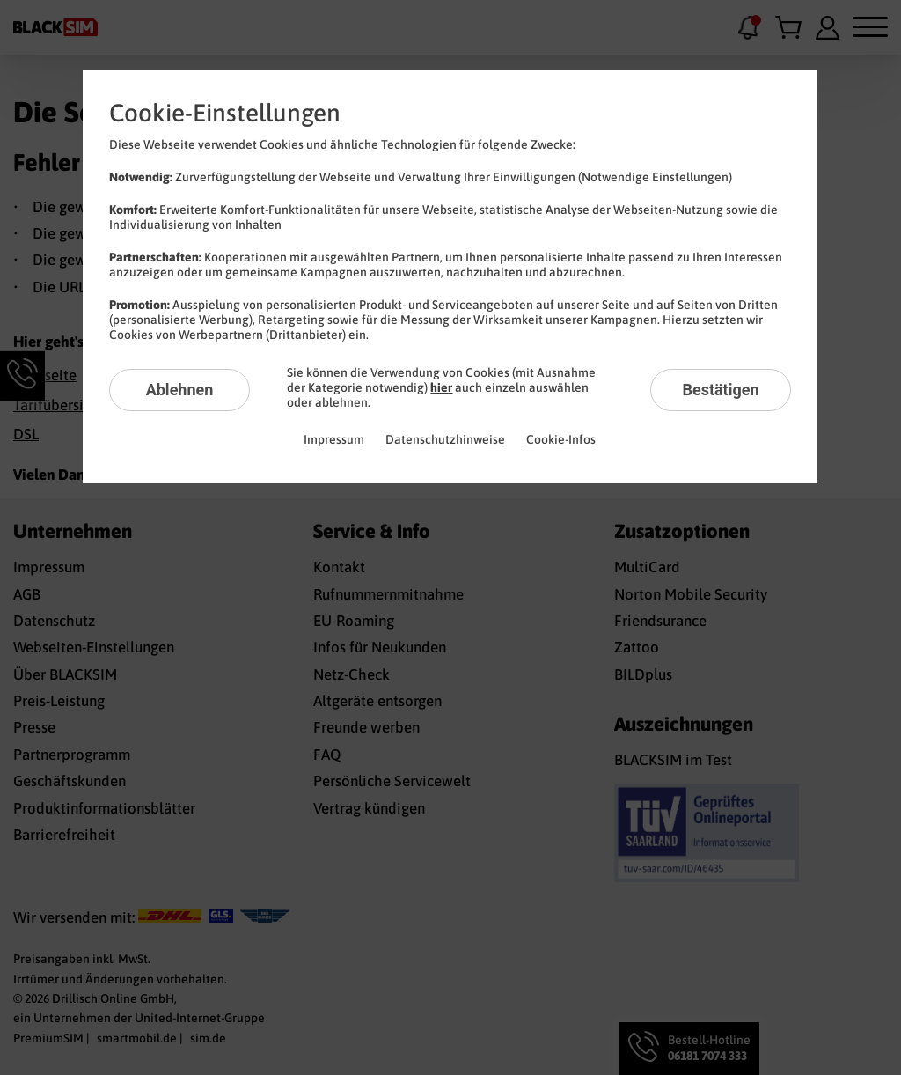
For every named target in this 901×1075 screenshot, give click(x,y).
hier (441, 387)
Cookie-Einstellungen (225, 113)
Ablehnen (180, 389)
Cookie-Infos (561, 439)
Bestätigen (720, 389)
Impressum (334, 439)
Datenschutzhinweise (445, 439)
